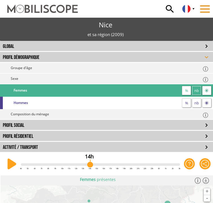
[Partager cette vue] (205, 164)
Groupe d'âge (110, 68)
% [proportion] (186, 90)
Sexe (110, 79)
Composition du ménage (110, 115)
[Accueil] (39, 6)
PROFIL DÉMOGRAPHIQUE (21, 57)
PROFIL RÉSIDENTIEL (18, 136)
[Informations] (198, 180)
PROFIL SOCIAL (13, 125)
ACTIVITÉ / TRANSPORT (20, 147)
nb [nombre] (196, 90)
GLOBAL (8, 46)
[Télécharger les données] (206, 180)
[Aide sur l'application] (189, 164)
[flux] (206, 90)
